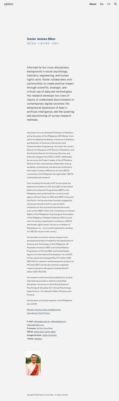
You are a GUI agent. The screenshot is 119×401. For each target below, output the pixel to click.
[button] (115, 4)
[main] (59, 34)
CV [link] (108, 4)
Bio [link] (102, 4)
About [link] (92, 4)
